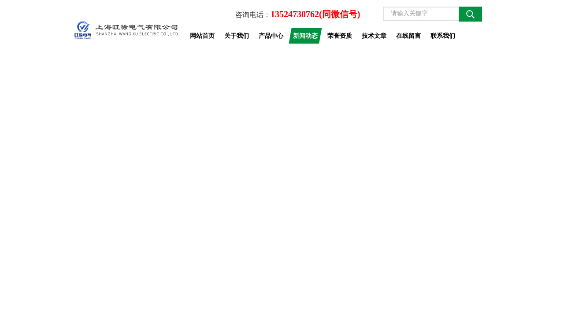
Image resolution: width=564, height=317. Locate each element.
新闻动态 (305, 35)
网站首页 (202, 35)
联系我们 (442, 35)
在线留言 (408, 35)
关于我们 (236, 35)
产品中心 (271, 35)
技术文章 (374, 35)
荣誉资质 (339, 35)
